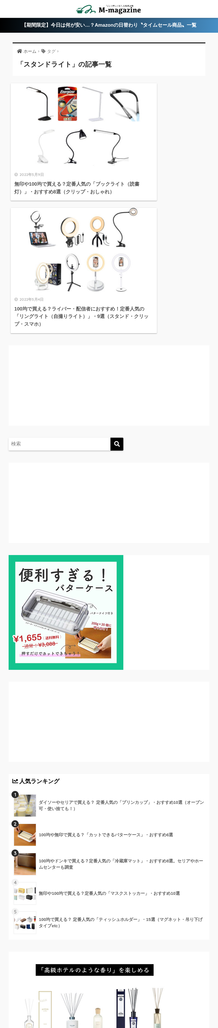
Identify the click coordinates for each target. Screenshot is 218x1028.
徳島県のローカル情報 (117, 994)
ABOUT (34, 994)
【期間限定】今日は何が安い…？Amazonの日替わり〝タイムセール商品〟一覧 (109, 25)
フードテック (144, 1002)
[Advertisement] (60, 242)
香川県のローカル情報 (70, 994)
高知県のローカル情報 (166, 994)
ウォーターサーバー (106, 1002)
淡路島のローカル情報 (59, 1002)
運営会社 (171, 1002)
